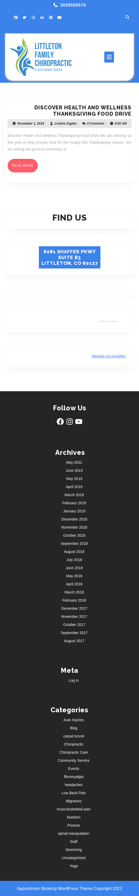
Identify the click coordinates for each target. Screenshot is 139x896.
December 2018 (74, 519)
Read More (25, 167)
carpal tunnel (73, 736)
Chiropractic (73, 744)
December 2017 (74, 608)
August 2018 (74, 552)
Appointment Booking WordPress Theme (55, 888)
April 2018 (74, 584)
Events (73, 768)
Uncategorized (73, 858)
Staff (73, 841)
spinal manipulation (73, 833)
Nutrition (73, 817)
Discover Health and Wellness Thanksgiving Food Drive (82, 110)
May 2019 (74, 479)
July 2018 (74, 560)
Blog (73, 728)
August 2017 (74, 641)
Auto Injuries (74, 720)
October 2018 (74, 535)
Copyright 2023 (108, 888)
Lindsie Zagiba (65, 123)
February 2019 (74, 503)
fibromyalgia (73, 777)
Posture (73, 825)
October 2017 (74, 625)
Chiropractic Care (73, 752)
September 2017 (74, 633)
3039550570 (73, 5)
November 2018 (74, 527)
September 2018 (74, 543)
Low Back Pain (74, 793)
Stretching (73, 850)
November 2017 (74, 616)
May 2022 (74, 462)
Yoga (74, 866)
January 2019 (74, 511)
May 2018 (74, 576)
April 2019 (74, 487)
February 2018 (74, 600)
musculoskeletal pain (74, 809)
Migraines (74, 801)
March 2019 (74, 495)
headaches (74, 785)
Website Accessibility (109, 356)
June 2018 (74, 568)
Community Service (73, 760)
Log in (73, 680)
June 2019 (74, 470)
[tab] (109, 57)
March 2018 (74, 592)
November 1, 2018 (30, 123)
